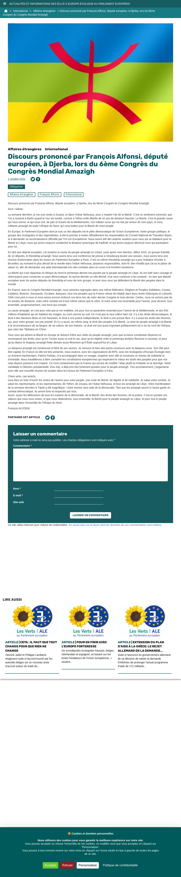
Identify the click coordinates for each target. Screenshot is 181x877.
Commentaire (22, 445)
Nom (17, 488)
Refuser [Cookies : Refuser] (67, 865)
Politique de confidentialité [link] (120, 865)
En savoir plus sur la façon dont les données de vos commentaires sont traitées (115, 524)
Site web (18, 502)
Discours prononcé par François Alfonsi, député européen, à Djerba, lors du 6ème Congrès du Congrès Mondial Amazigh (88, 163)
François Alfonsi (49, 194)
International (20, 10)
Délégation (16, 186)
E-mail (18, 495)
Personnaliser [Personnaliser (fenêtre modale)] (88, 865)
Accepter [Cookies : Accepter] (50, 865)
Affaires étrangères (44, 10)
